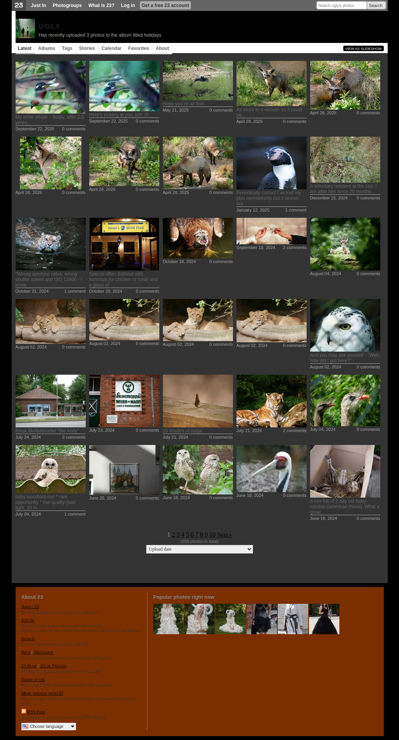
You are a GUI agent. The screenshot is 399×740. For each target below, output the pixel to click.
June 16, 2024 (323, 518)
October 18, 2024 (179, 261)
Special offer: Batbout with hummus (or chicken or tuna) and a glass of (123, 279)
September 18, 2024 (256, 247)
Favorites (138, 48)
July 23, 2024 (102, 430)
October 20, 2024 (105, 291)
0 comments (74, 128)
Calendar (112, 48)
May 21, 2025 (176, 110)
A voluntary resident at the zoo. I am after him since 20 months (343, 188)
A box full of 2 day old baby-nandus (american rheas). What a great (345, 506)
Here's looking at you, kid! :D (118, 114)
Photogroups (67, 5)
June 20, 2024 (103, 498)
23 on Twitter (53, 666)
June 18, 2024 (176, 497)
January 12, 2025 (253, 210)
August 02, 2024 (31, 347)
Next (222, 535)
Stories (87, 48)
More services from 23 (42, 693)
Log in (128, 5)
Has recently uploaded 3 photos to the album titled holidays (100, 35)
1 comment (295, 210)
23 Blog (29, 666)
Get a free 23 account (165, 5)
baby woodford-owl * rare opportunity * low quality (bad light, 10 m (46, 502)
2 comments (295, 247)
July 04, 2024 (322, 429)
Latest (25, 48)
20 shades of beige (182, 431)
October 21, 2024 (32, 291)
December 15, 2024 (329, 198)
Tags (67, 48)
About (162, 48)
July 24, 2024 (28, 437)
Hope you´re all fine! (184, 104)
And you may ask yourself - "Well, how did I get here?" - (345, 357)
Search (376, 5)
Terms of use (33, 679)
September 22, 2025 (35, 128)
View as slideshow (363, 49)
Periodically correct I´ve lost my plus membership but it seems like (269, 198)
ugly (50, 25)
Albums (46, 48)
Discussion (43, 652)
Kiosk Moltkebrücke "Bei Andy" (47, 431)
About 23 (30, 606)
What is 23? (101, 5)
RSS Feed (36, 712)
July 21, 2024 (175, 437)
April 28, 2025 (250, 121)
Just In (38, 5)
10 (212, 534)
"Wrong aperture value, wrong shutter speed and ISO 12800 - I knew (49, 279)
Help (25, 652)
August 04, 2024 (325, 273)
